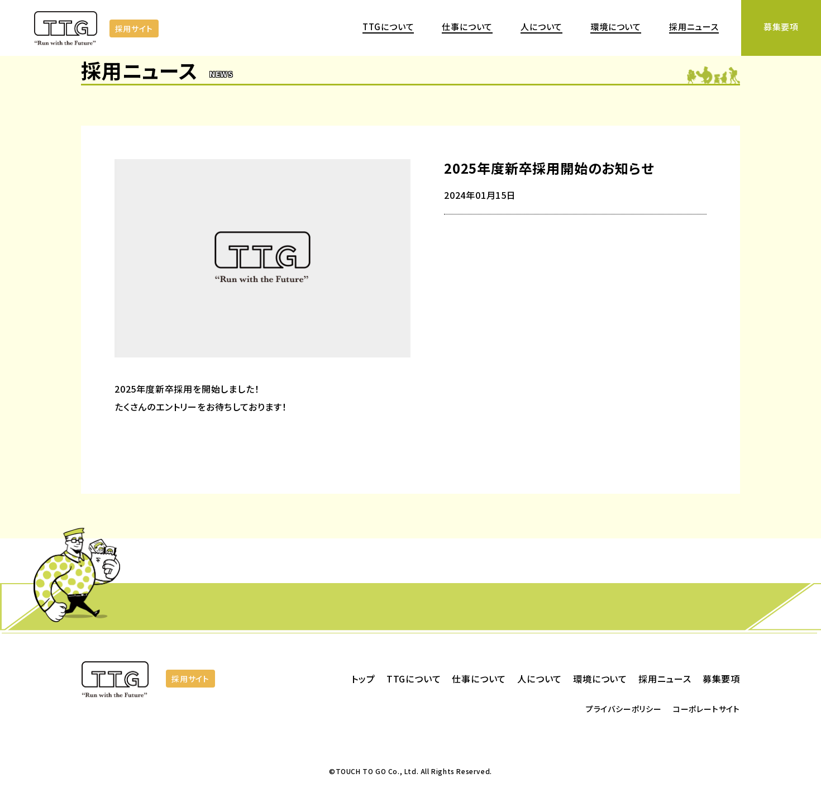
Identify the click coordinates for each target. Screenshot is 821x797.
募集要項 (781, 26)
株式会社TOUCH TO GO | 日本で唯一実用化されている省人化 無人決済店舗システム (68, 30)
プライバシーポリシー (624, 708)
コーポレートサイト (706, 708)
